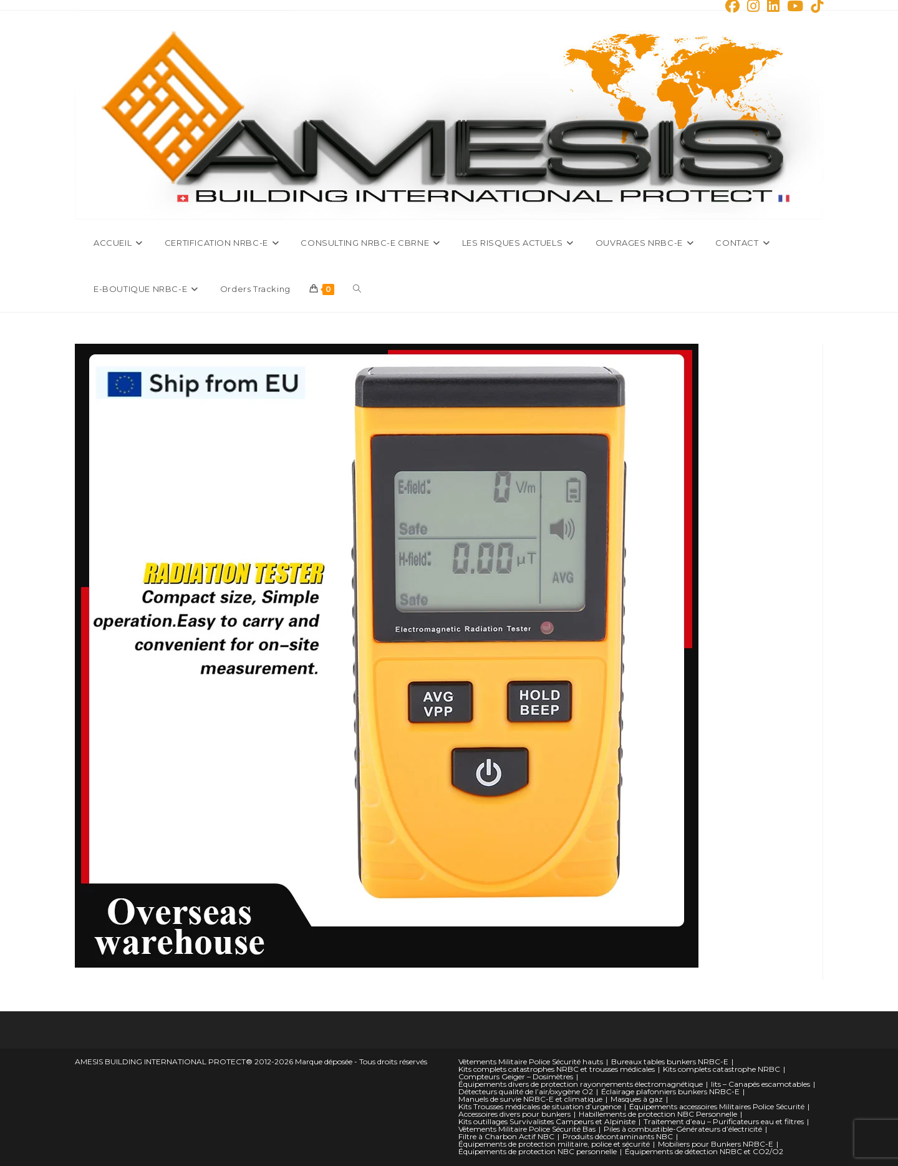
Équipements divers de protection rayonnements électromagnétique (580, 1084)
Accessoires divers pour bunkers (514, 1114)
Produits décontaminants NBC (617, 1136)
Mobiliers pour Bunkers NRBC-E (715, 1144)
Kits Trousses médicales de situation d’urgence (539, 1106)
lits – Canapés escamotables (760, 1084)
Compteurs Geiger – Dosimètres (515, 1076)
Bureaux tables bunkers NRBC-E (669, 1061)
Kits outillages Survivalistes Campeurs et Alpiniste (546, 1121)
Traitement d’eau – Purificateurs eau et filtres (724, 1121)
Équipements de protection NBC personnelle (537, 1151)
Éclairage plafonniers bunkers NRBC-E (670, 1091)
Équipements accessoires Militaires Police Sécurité (716, 1106)
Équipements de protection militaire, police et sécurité (554, 1144)
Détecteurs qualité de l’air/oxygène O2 (525, 1091)
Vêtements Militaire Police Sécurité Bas (527, 1129)
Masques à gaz (637, 1099)
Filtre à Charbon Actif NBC (506, 1136)
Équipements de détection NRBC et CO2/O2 (704, 1151)
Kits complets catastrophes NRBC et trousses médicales (556, 1069)
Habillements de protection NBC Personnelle (658, 1114)
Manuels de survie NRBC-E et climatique (530, 1099)
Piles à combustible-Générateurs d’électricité (683, 1129)
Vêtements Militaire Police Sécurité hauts (530, 1061)
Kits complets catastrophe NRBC (721, 1069)
